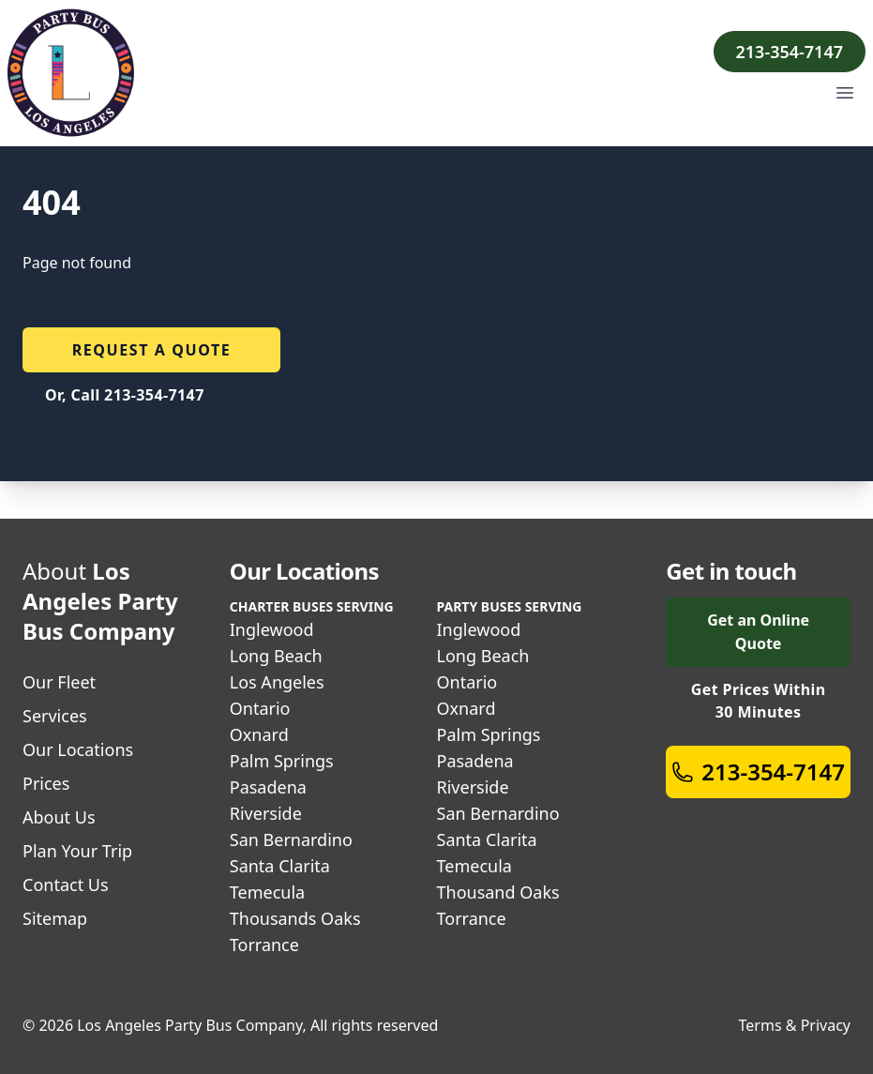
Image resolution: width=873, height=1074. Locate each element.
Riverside (266, 813)
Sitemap (55, 918)
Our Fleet (59, 682)
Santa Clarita (280, 866)
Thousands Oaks (295, 918)
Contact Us (66, 884)
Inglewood (272, 629)
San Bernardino (291, 839)
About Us (59, 817)
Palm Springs (282, 760)
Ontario (260, 708)
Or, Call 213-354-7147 (124, 395)
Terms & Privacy (794, 1025)
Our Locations (78, 749)
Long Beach (276, 655)
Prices (46, 783)
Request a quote (152, 350)
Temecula (267, 892)
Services (55, 715)
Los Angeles (277, 682)
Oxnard (259, 734)
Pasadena (268, 787)
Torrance (264, 944)
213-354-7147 (789, 51)
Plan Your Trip (77, 851)
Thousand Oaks (498, 892)
